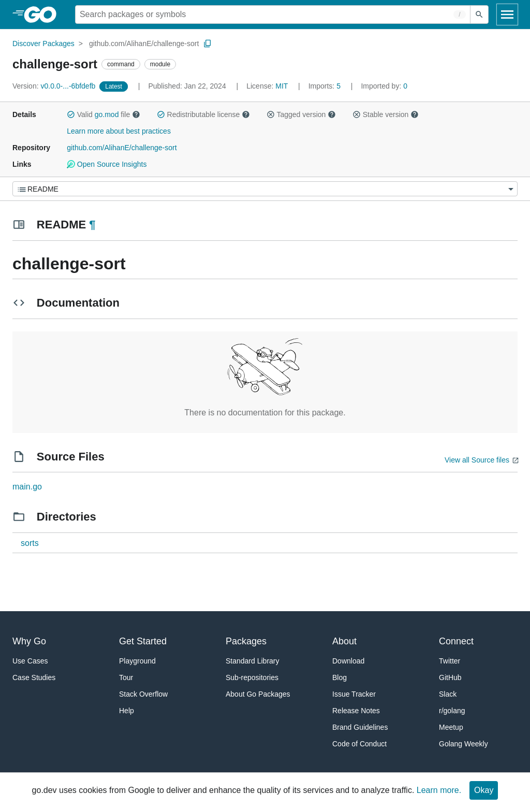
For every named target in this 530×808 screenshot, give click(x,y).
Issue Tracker (354, 694)
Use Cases (30, 661)
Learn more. (439, 790)
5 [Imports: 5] (325, 86)
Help (126, 710)
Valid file (103, 114)
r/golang (452, 710)
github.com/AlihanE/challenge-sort (144, 43)
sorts (30, 543)
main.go (27, 486)
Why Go (29, 641)
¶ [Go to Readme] (92, 224)
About (344, 641)
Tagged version (301, 114)
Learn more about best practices (119, 131)
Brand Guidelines (360, 727)
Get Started (143, 641)
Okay (483, 790)
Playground (137, 661)
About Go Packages (258, 694)
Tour (126, 677)
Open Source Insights (106, 164)
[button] (71, 114)
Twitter (449, 661)
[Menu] (265, 188)
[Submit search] (479, 14)
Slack (448, 694)
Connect (456, 641)
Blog (339, 677)
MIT (281, 86)
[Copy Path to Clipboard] (207, 43)
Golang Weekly (463, 744)
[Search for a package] (272, 14)
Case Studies (33, 677)
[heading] (43, 14)
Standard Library (252, 661)
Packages (246, 641)
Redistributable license (203, 114)
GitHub (450, 677)
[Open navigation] (507, 14)
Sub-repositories (252, 677)
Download (348, 661)
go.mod (107, 114)
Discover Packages (43, 43)
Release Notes (356, 710)
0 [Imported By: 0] (384, 86)
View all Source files (477, 460)
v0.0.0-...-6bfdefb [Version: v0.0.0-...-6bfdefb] (54, 86)
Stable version (385, 114)
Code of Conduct (359, 744)
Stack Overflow (143, 694)
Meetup (451, 727)
